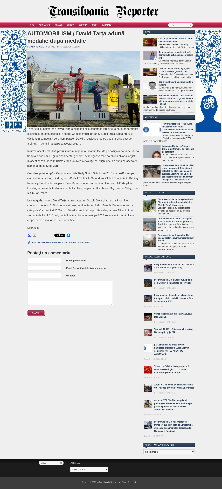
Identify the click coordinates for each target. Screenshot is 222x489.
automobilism (44, 242)
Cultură (83, 25)
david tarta (58, 242)
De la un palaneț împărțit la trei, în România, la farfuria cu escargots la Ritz (175, 55)
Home (31, 25)
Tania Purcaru (37, 47)
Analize (59, 25)
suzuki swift (84, 242)
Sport (95, 25)
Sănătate (106, 25)
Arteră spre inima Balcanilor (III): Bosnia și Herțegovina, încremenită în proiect (176, 238)
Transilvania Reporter (108, 482)
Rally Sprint (70, 242)
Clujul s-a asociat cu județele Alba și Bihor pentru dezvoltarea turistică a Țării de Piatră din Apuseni (175, 202)
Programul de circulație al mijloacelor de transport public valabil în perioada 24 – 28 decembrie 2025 (174, 298)
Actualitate (45, 25)
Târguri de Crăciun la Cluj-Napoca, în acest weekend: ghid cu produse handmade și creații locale (172, 369)
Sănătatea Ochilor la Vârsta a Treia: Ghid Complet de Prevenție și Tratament (178, 149)
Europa (70, 25)
